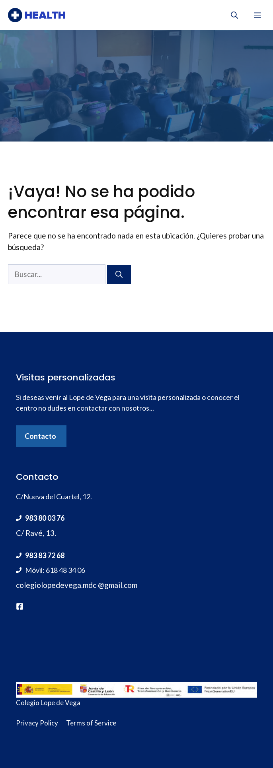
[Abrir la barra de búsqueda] (234, 15)
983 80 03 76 (44, 518)
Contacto (40, 436)
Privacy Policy (37, 723)
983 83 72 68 (44, 555)
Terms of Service (91, 723)
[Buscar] (119, 274)
